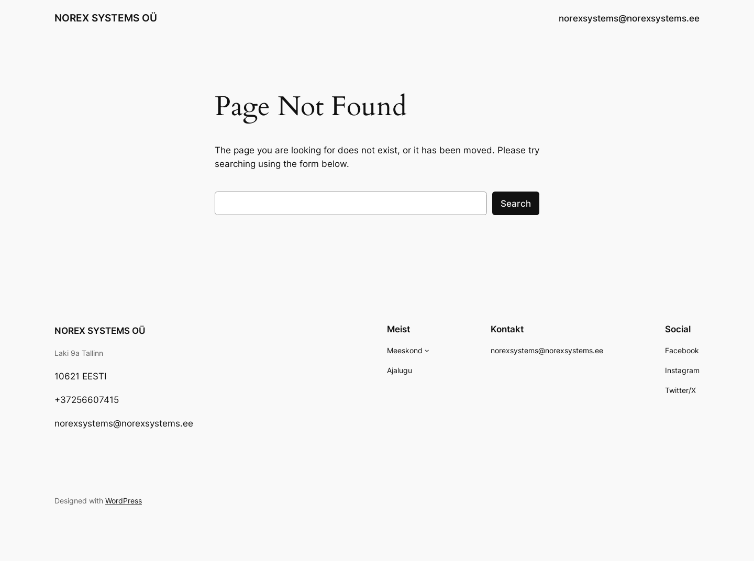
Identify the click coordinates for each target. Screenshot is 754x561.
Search (516, 203)
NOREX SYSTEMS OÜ (105, 18)
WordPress (123, 500)
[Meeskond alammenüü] (427, 350)
